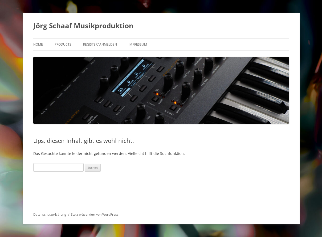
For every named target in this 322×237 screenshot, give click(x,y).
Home (38, 44)
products (63, 44)
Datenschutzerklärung (49, 214)
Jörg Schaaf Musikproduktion (83, 25)
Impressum (138, 44)
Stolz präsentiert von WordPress (95, 214)
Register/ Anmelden (100, 44)
